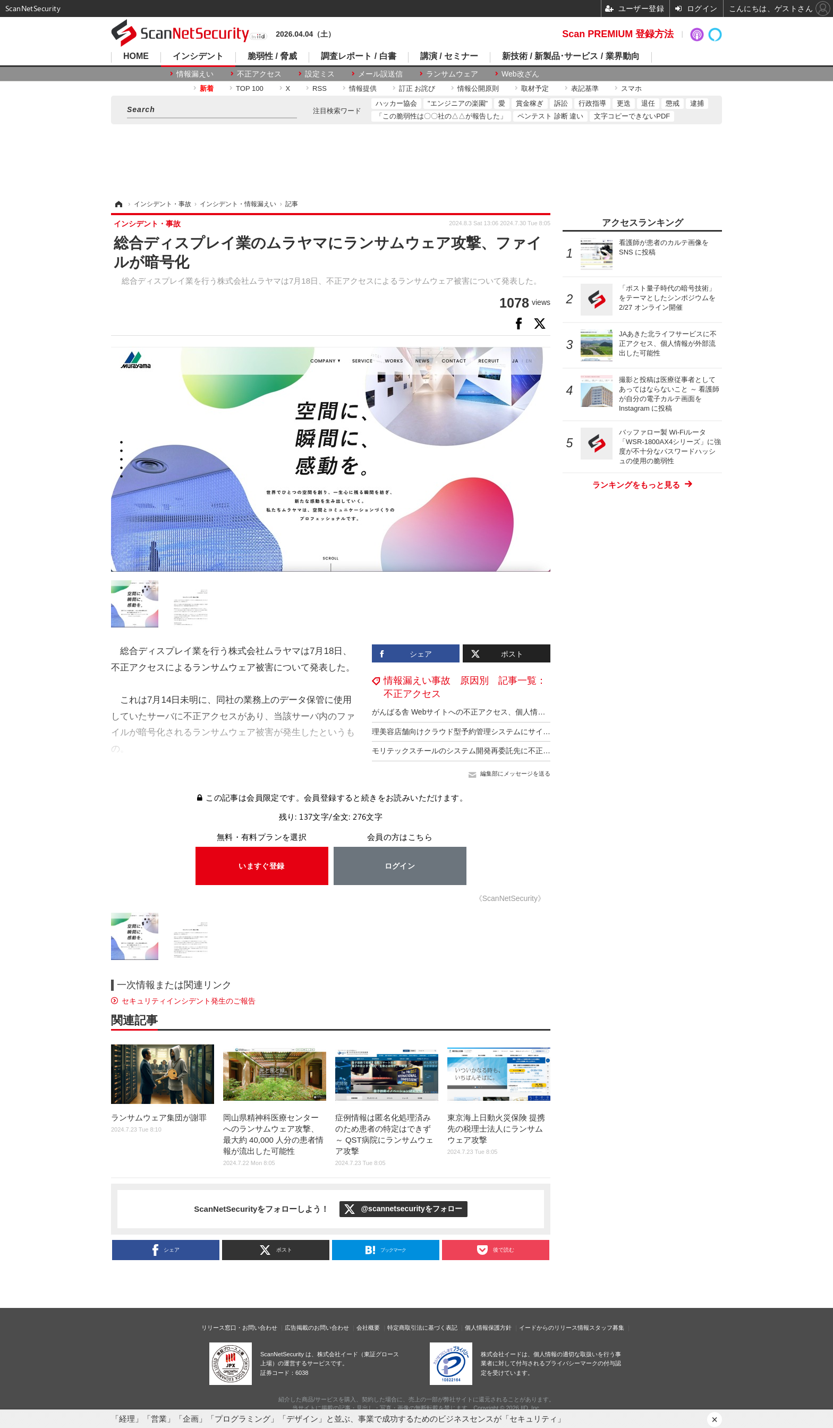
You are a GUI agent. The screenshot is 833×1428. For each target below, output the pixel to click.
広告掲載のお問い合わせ (317, 1327)
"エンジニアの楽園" (458, 103)
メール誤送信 (380, 74)
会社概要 (368, 1327)
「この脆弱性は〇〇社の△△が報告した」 (441, 116)
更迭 (624, 103)
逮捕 (697, 103)
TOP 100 (250, 88)
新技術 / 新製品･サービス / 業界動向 (571, 56)
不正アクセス (259, 74)
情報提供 (363, 88)
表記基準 (585, 88)
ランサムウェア (452, 74)
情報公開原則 (478, 88)
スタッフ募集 (606, 1327)
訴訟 (561, 103)
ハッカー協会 (396, 103)
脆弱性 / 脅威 (272, 56)
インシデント (198, 56)
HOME (136, 56)
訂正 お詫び (417, 88)
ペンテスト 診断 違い (550, 116)
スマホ (631, 88)
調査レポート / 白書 (358, 56)
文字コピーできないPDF (632, 116)
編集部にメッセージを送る (515, 773)
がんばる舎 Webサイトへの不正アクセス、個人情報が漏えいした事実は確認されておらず (522, 712)
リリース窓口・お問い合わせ (239, 1327)
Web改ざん (520, 74)
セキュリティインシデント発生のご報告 (189, 1001)
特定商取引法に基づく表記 (422, 1327)
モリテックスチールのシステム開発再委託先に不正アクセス (472, 750)
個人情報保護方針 (488, 1327)
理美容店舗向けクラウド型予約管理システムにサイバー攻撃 (472, 731)
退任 (648, 103)
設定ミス (320, 74)
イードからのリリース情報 (554, 1327)
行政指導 (592, 103)
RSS (319, 88)
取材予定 (535, 88)
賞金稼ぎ (529, 103)
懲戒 (672, 103)
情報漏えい (195, 74)
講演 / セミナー (449, 56)
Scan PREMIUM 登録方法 (618, 34)
